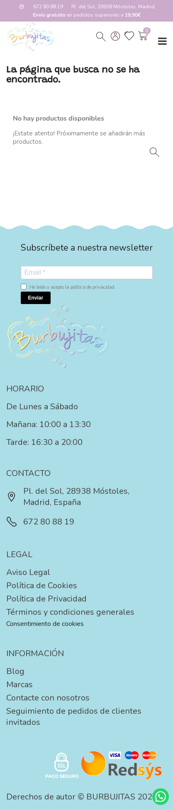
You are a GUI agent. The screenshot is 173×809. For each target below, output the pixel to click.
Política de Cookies (41, 585)
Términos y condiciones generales (70, 612)
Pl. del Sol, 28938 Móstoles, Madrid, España (67, 496)
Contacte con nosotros (48, 697)
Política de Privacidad (46, 598)
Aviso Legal (28, 572)
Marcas (19, 684)
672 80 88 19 (48, 6)
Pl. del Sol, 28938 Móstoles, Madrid (113, 6)
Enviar (36, 298)
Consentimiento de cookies (45, 623)
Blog (15, 671)
